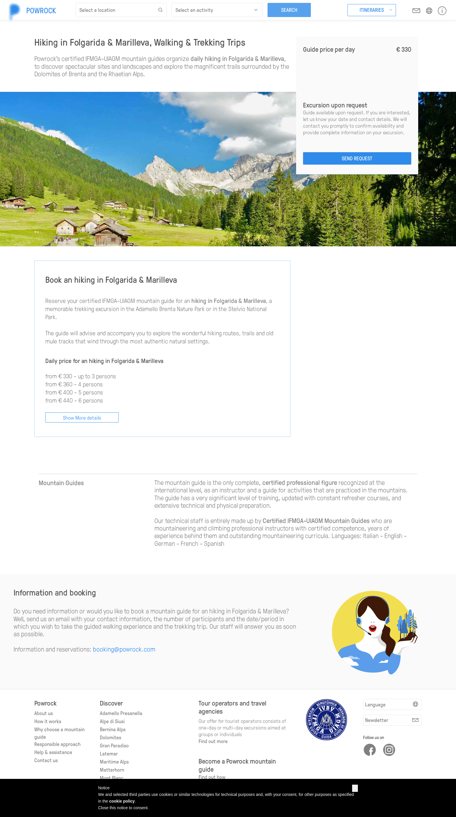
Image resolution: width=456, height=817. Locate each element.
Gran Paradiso (114, 745)
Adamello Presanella (121, 713)
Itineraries (372, 9)
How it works (47, 721)
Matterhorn (112, 769)
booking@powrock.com (124, 648)
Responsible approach (57, 743)
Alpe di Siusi (112, 721)
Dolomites (110, 737)
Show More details (82, 417)
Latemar (109, 753)
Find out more (213, 741)
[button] (355, 788)
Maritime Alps (114, 761)
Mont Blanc (112, 777)
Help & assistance (53, 752)
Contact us (46, 760)
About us (43, 713)
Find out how (212, 776)
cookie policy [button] (122, 801)
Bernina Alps (113, 729)
